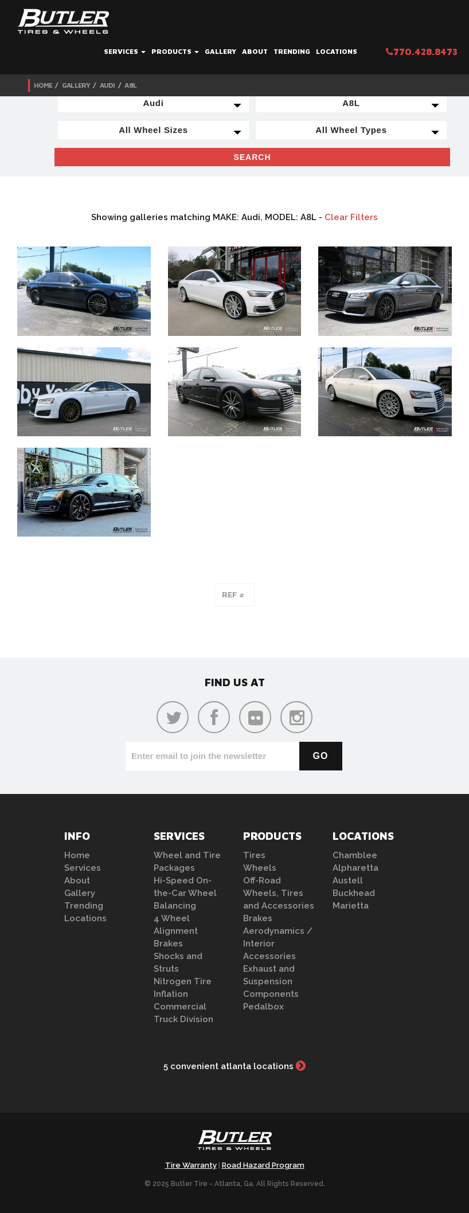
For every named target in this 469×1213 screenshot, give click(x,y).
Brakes (168, 943)
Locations (336, 51)
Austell (348, 880)
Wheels (259, 868)
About (255, 51)
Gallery (220, 51)
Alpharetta (355, 868)
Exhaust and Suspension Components (271, 981)
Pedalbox (263, 1006)
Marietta (351, 906)
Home (43, 85)
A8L (130, 85)
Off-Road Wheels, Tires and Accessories (278, 893)
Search (252, 157)
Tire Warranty (191, 1165)
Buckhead (354, 893)
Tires (254, 855)
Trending (291, 51)
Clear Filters (351, 217)
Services (125, 51)
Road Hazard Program (263, 1165)
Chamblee (355, 855)
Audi (107, 85)
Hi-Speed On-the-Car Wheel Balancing (185, 893)
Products (175, 51)
